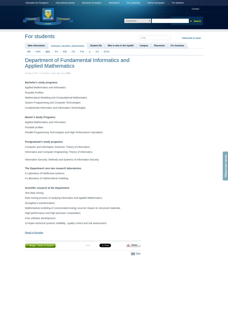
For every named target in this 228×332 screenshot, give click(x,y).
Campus (144, 45)
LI (90, 51)
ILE (97, 51)
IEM (65, 51)
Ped (82, 51)
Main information (36, 45)
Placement (159, 45)
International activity (65, 3)
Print (138, 253)
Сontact (195, 9)
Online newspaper (156, 3)
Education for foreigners (37, 3)
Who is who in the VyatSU (121, 45)
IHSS (38, 51)
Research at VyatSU (91, 3)
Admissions (114, 3)
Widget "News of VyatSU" (40, 245)
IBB (29, 51)
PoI (56, 51)
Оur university (133, 3)
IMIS (47, 51)
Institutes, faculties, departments (67, 46)
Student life (96, 45)
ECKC (107, 51)
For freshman (177, 45)
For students (178, 3)
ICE (73, 51)
